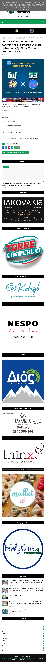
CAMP (23, 626)
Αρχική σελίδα (5, 37)
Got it (27, 9)
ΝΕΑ (10, 37)
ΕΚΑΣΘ (8, 143)
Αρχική (16, 656)
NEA (23, 628)
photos (23, 633)
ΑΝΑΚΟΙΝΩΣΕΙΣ (23, 638)
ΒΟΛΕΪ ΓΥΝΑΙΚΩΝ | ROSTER (16, 595)
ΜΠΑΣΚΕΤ (14, 143)
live (23, 631)
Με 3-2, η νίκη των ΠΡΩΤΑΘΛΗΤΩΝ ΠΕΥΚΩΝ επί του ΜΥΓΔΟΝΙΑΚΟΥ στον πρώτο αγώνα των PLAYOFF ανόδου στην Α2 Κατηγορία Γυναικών (26, 589)
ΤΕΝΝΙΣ (23, 650)
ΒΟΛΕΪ (23, 640)
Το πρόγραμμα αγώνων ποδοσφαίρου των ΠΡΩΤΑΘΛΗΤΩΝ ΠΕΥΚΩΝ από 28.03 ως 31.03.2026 (26, 610)
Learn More (20, 9)
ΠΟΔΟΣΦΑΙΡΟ (23, 648)
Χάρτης (22, 656)
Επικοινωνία (28, 656)
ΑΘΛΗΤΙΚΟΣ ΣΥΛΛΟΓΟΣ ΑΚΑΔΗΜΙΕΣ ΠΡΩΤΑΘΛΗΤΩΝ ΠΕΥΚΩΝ (17, 658)
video (23, 636)
